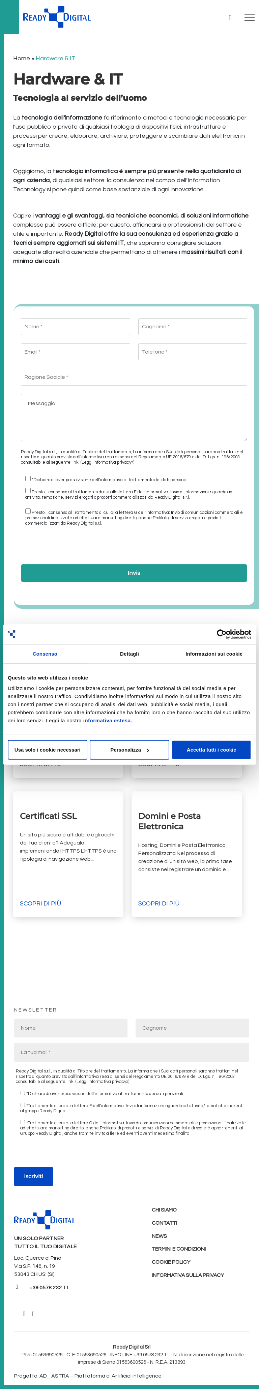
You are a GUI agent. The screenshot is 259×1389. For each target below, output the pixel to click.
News (159, 1237)
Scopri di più (40, 903)
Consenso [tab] (45, 653)
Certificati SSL (49, 816)
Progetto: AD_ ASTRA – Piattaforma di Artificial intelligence (88, 1376)
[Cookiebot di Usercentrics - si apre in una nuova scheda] (221, 634)
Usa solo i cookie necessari (48, 750)
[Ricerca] (229, 16)
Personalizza (129, 750)
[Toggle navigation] (249, 17)
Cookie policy (171, 1264)
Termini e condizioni (179, 1250)
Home (21, 58)
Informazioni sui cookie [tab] (213, 653)
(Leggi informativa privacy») (107, 462)
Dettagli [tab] (129, 653)
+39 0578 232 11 (49, 1287)
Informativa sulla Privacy (189, 1277)
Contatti (165, 1223)
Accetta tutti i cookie (211, 750)
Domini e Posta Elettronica (169, 821)
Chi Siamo (164, 1210)
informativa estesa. (107, 720)
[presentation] (72, 547)
